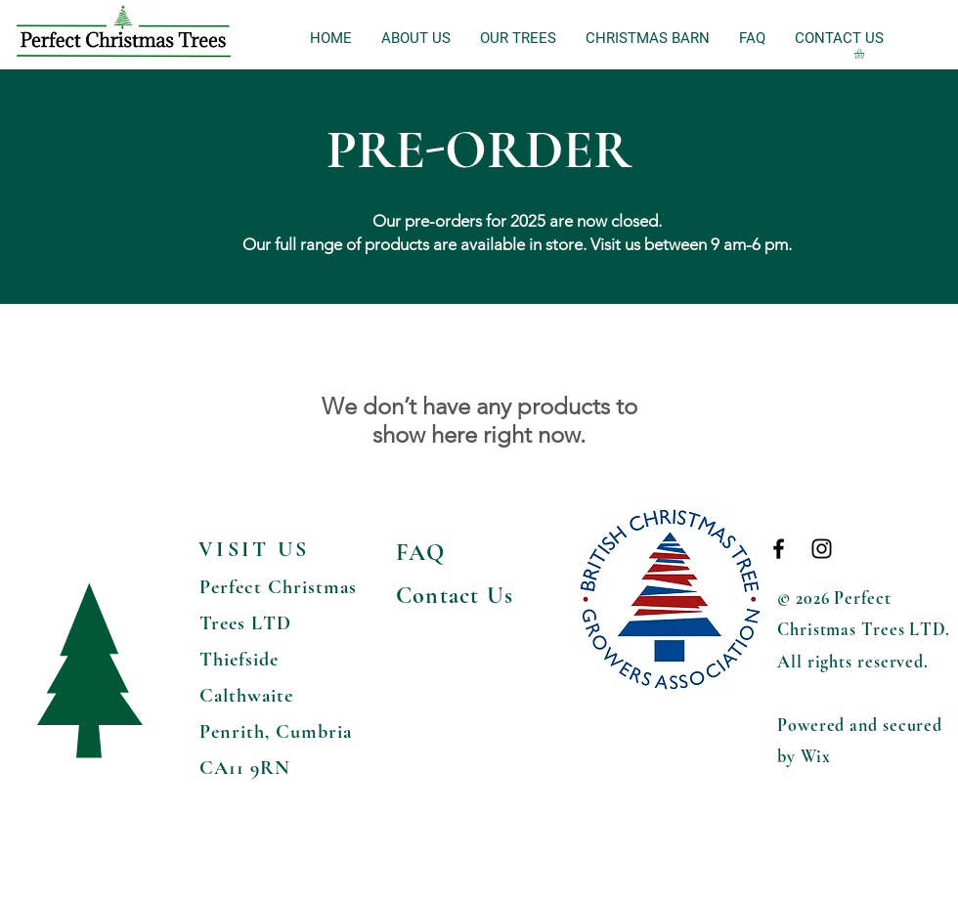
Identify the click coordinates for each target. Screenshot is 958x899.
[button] (865, 54)
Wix (816, 756)
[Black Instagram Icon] (821, 548)
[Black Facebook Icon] (778, 548)
